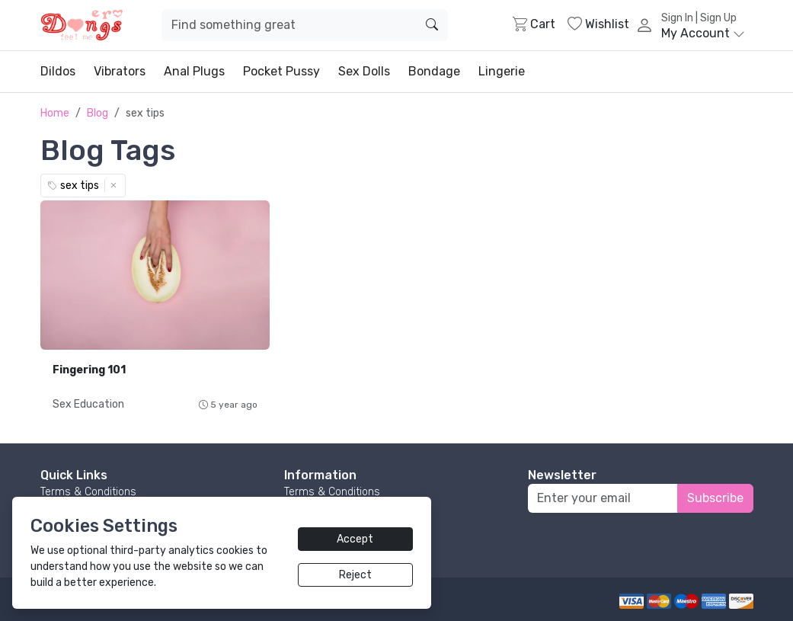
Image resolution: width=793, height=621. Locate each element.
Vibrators (119, 71)
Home (54, 113)
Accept (355, 539)
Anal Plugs (194, 71)
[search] (432, 25)
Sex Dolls (364, 71)
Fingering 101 (89, 369)
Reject (355, 574)
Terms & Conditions (88, 491)
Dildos (57, 71)
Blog (97, 113)
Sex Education (88, 404)
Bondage (434, 71)
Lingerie (501, 71)
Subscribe (715, 498)
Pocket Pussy (281, 71)
